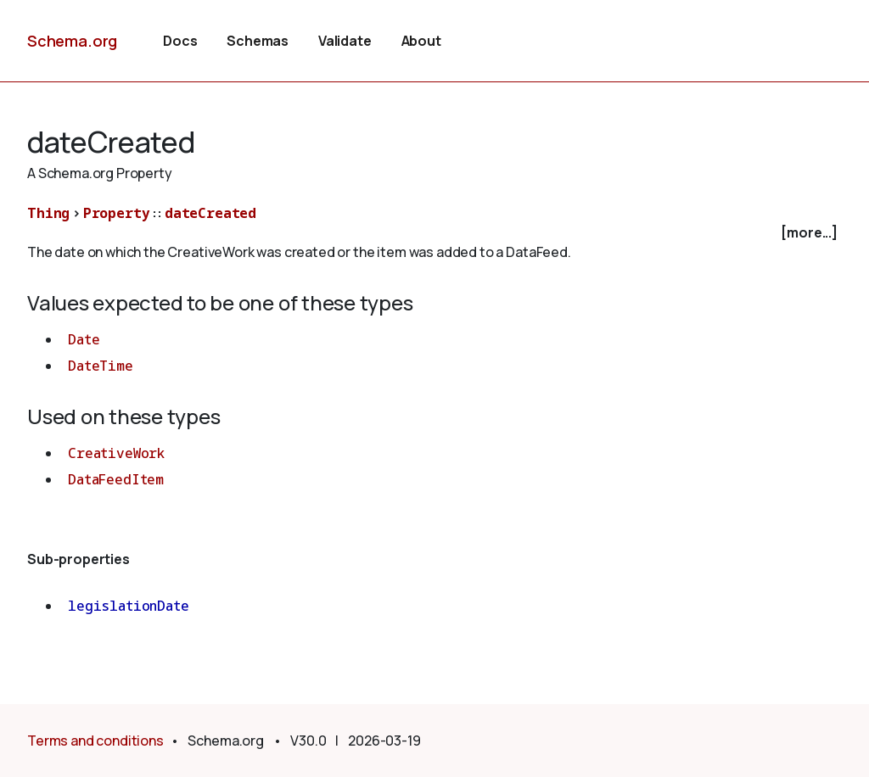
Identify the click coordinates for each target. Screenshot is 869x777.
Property (116, 213)
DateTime (100, 365)
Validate (345, 40)
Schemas (258, 40)
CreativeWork (116, 453)
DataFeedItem (116, 479)
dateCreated (210, 213)
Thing (48, 213)
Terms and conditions (95, 740)
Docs (180, 40)
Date (83, 339)
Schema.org (72, 41)
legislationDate (128, 605)
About (421, 40)
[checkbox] (434, 233)
